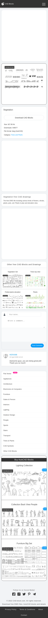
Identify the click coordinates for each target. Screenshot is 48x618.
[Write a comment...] (26, 324)
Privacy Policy (11, 609)
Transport (6, 436)
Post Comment (37, 345)
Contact (24, 615)
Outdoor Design (9, 415)
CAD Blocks (9, 4)
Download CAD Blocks (24, 118)
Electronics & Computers (12, 389)
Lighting (6, 410)
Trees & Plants (8, 441)
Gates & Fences (9, 399)
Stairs (5, 430)
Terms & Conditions (27, 609)
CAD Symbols (8, 446)
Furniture (6, 394)
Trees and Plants (17, 135)
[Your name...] (24, 314)
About (40, 609)
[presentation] (22, 335)
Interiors (6, 405)
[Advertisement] (24, 35)
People (5, 420)
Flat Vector (7, 374)
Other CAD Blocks (10, 451)
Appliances (7, 379)
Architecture (7, 384)
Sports (5, 425)
